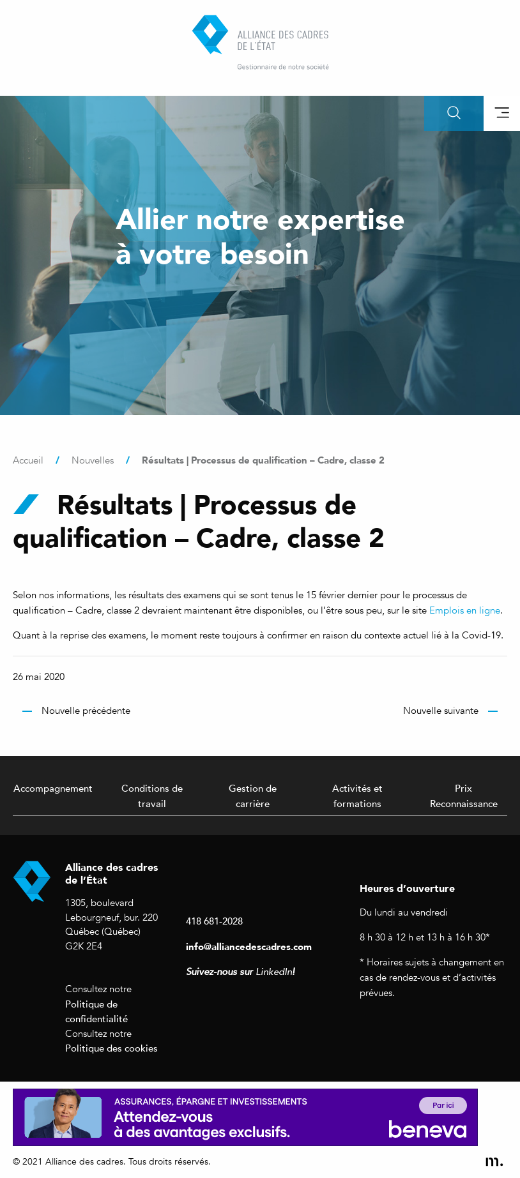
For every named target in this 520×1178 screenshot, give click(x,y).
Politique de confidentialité (96, 1011)
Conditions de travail (152, 795)
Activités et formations (357, 795)
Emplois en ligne (464, 610)
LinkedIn (274, 972)
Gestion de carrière (253, 795)
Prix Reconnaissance (464, 795)
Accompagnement (53, 788)
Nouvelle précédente (86, 710)
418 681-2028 (214, 920)
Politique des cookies (111, 1047)
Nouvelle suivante (440, 710)
